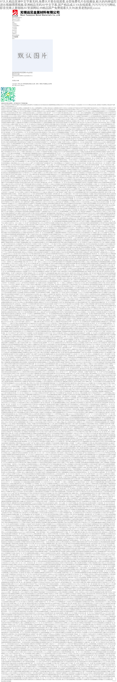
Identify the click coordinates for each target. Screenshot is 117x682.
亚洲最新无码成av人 (58, 234)
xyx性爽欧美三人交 (76, 205)
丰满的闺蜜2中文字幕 (18, 616)
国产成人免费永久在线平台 (20, 213)
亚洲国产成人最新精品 (105, 569)
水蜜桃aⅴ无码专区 (78, 430)
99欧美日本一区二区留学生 (77, 134)
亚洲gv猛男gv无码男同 (54, 362)
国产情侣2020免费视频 (74, 182)
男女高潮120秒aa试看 (68, 580)
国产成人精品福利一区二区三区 (9, 132)
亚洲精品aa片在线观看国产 (66, 433)
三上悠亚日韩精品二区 (21, 176)
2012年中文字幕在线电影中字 (25, 111)
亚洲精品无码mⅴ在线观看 (41, 564)
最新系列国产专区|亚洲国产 (89, 257)
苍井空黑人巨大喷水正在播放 (99, 546)
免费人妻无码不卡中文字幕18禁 (58, 334)
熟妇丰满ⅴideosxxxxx (83, 383)
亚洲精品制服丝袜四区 (108, 174)
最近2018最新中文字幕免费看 (33, 203)
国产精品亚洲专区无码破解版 (47, 231)
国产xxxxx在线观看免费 (104, 465)
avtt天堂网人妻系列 (93, 365)
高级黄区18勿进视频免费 (13, 119)
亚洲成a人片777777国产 (98, 385)
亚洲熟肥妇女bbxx (104, 321)
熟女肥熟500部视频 (80, 394)
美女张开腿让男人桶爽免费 (8, 176)
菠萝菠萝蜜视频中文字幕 (11, 200)
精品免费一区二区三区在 (9, 164)
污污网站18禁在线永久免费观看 (50, 108)
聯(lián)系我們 (15, 35)
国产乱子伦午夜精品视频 (32, 401)
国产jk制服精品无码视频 (71, 380)
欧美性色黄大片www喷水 (19, 231)
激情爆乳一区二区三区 (48, 342)
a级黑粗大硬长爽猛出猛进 (64, 260)
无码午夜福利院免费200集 (24, 255)
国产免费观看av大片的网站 (68, 202)
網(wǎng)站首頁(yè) (17, 17)
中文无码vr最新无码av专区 (28, 117)
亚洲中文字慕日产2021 (97, 172)
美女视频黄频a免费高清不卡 (48, 461)
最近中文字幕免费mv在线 (87, 227)
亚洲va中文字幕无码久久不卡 (25, 172)
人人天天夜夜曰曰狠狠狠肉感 (93, 548)
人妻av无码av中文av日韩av (33, 383)
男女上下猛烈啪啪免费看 (72, 553)
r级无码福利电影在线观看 (100, 126)
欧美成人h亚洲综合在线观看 (48, 300)
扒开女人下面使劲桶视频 (76, 315)
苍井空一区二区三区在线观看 (99, 169)
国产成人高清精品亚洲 (96, 380)
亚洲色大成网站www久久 (18, 134)
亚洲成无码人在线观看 (79, 250)
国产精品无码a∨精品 (107, 185)
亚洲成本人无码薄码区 (42, 184)
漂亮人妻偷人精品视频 (69, 561)
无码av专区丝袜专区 (96, 402)
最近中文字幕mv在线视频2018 (90, 307)
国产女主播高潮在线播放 (54, 661)
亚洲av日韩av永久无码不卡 (53, 140)
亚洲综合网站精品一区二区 (23, 626)
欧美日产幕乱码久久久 (7, 480)
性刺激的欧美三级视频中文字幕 (98, 197)
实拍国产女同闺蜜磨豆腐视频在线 (66, 289)
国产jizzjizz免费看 (72, 189)
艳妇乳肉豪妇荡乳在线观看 (25, 171)
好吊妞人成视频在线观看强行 (60, 227)
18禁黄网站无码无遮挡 (31, 129)
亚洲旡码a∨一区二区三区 (24, 132)
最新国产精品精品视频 (52, 286)
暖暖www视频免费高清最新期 (94, 221)
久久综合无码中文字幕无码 (40, 143)
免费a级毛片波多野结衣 (78, 185)
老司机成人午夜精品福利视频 (52, 360)
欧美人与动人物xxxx (65, 291)
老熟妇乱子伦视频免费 (72, 148)
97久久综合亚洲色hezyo (9, 268)
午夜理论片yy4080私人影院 (55, 593)
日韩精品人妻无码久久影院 (88, 278)
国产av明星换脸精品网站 (49, 472)
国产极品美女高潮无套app (9, 313)
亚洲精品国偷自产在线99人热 (26, 397)
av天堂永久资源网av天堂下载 (65, 116)
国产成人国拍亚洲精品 (51, 137)
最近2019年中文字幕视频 (46, 227)
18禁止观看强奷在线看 (41, 121)
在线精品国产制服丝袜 (26, 346)
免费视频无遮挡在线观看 (62, 147)
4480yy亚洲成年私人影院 (104, 342)
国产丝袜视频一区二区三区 (103, 571)
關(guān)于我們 (16, 19)
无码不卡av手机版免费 (97, 189)
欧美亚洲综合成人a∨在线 (52, 474)
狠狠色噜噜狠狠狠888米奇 (96, 148)
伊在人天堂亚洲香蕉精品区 (48, 363)
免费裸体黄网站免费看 (66, 328)
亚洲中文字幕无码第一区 (62, 124)
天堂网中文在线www (67, 142)
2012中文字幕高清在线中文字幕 (61, 117)
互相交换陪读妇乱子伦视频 (24, 142)
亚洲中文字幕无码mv (33, 404)
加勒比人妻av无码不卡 (57, 543)
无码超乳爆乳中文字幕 (8, 161)
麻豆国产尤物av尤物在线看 (101, 168)
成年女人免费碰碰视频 (35, 313)
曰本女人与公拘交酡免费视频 (90, 132)
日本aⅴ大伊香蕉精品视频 (73, 270)
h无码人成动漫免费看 (83, 240)
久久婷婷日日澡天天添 (47, 189)
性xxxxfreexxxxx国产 (28, 163)
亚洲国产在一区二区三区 (26, 266)
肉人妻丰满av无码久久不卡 (55, 378)
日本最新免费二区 (36, 300)
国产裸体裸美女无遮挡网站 (60, 351)
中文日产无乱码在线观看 (12, 325)
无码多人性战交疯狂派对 (15, 331)
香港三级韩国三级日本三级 (91, 271)
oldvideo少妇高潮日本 (40, 511)
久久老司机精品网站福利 (95, 116)
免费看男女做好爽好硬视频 (15, 475)
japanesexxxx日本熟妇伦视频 (85, 292)
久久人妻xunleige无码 (29, 161)
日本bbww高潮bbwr (50, 147)
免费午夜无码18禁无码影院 (102, 304)
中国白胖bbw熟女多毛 (83, 148)
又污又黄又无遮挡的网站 (64, 265)
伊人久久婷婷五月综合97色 (37, 351)
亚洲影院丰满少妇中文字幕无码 (63, 342)
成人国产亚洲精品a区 (104, 260)
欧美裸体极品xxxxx (87, 114)
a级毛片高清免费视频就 (98, 113)
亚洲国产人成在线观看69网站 (51, 551)
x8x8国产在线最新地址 (10, 574)
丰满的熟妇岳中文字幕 (103, 155)
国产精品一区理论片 (96, 247)
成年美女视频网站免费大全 (12, 291)
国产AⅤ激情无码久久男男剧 (36, 138)
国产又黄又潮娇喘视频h (7, 189)
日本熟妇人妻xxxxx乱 (66, 388)
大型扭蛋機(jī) (15, 25)
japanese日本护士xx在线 (60, 270)
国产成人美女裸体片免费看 (98, 663)
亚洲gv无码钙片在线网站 (74, 129)
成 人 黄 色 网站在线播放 (101, 430)
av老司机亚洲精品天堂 (51, 347)
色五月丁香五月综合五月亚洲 (82, 234)
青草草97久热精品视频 (83, 197)
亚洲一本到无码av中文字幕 (46, 210)
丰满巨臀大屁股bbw (56, 252)
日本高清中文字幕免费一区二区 (70, 198)
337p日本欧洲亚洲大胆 (57, 600)
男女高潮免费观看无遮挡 (99, 370)
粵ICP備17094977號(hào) (18, 85)
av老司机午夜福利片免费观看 (16, 488)
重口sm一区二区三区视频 (96, 629)
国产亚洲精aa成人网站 (11, 417)
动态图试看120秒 (49, 351)
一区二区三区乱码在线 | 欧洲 (107, 164)
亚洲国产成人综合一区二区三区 (22, 124)
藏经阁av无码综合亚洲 (40, 329)
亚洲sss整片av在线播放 (69, 509)
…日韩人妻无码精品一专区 (100, 231)
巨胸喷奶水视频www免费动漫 (13, 122)
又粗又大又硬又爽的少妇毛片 (38, 190)
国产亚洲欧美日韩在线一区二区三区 (62, 368)
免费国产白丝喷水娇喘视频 (85, 454)
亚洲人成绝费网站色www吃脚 (97, 359)
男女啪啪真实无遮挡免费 (21, 211)
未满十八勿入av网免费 (77, 132)
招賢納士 (14, 33)
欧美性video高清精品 (55, 250)
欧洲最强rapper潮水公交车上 (37, 160)
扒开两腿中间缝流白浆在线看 (79, 181)
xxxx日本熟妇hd (72, 127)
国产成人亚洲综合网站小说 (82, 161)
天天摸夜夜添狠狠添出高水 (54, 668)
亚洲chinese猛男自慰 (56, 202)
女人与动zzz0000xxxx (51, 132)
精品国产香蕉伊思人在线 (53, 130)
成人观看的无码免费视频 (102, 200)
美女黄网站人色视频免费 (22, 108)
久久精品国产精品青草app (29, 428)
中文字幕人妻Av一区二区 (21, 268)
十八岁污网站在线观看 (78, 287)
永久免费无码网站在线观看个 (53, 166)
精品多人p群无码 (103, 145)
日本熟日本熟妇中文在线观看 (31, 279)
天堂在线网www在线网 (36, 276)
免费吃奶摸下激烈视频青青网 (86, 119)
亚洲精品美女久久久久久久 (83, 156)
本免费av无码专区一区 (31, 509)
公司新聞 (14, 28)
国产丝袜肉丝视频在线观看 (46, 373)
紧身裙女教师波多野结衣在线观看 (44, 117)
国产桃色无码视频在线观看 (41, 611)
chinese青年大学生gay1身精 (55, 161)
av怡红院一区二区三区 (78, 354)
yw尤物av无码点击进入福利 (14, 399)
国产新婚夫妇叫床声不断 (79, 108)
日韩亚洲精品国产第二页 (71, 197)
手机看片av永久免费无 (50, 205)
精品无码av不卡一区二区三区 (37, 622)
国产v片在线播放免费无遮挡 (32, 304)
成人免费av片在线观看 (30, 109)
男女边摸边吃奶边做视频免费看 (36, 598)
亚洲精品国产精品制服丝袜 (87, 459)
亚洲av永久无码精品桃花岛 (84, 189)
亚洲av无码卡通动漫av (82, 273)
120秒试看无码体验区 (75, 153)
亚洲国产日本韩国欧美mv (46, 412)
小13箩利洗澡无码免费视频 (45, 359)
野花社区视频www (82, 261)
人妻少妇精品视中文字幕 (109, 187)
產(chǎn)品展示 (16, 20)
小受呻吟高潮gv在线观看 (20, 126)
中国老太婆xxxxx (41, 137)
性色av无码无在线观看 (67, 287)
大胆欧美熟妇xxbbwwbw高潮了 (32, 151)
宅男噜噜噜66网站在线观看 (68, 331)
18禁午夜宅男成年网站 (52, 514)
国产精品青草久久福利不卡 (16, 376)
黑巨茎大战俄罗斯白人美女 (67, 130)
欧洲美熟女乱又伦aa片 (42, 399)
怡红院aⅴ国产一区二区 (13, 237)
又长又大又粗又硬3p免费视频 (35, 271)
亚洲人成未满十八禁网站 (19, 498)
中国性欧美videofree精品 (65, 255)
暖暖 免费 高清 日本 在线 (49, 138)
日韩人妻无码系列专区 (78, 336)
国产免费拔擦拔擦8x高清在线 (10, 297)
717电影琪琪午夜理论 (88, 126)
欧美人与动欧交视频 (11, 483)
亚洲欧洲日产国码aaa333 (76, 307)
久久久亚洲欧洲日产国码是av (10, 567)
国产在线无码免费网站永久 (59, 436)
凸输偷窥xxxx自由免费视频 (85, 407)
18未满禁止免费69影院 (53, 135)
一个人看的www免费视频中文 (66, 283)
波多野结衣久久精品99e (21, 669)
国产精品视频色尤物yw (82, 174)
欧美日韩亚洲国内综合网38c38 (11, 394)
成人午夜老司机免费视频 (39, 286)
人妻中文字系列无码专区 (9, 244)
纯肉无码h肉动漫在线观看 (46, 304)
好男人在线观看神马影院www (44, 576)
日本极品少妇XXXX (58, 151)
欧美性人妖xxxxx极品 (41, 294)
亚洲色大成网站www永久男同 (40, 172)
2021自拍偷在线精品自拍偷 (84, 295)
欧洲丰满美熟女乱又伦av (39, 111)
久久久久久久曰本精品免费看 (67, 135)
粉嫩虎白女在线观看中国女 (29, 148)
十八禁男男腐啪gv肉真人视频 (44, 148)
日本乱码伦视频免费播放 (38, 127)
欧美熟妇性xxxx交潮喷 (55, 279)
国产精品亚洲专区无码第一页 (56, 206)
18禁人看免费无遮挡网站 (42, 161)
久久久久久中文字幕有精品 (104, 453)
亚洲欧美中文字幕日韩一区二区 (35, 158)
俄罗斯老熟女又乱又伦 (87, 213)
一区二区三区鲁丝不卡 (8, 224)
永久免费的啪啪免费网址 (87, 129)
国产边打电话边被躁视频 (55, 237)
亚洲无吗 (42, 205)
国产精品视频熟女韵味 (92, 606)
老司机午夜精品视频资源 (84, 253)
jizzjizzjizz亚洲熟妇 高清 (85, 109)
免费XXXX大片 (12, 138)
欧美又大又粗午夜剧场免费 (78, 326)
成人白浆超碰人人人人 (91, 428)
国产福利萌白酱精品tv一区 (44, 257)
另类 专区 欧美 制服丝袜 (95, 273)
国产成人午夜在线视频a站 (55, 163)
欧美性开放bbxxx (31, 501)
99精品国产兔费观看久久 (86, 211)
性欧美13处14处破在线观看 (15, 148)
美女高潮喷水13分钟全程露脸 (29, 122)
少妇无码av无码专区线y (36, 270)
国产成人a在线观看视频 (52, 216)
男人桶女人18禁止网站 (49, 478)
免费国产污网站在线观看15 (9, 249)
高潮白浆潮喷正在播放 (81, 252)
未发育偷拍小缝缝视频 (90, 249)
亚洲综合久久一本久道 (78, 142)
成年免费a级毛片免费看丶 (44, 292)
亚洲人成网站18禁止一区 (88, 381)
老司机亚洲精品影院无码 (9, 150)
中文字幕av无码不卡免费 (39, 420)
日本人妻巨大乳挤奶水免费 (74, 171)
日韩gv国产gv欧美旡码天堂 (105, 271)
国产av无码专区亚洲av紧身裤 (12, 310)
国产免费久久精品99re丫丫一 (26, 321)
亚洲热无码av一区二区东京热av (104, 499)
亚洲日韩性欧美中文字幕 (107, 611)
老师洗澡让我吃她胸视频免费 (101, 119)
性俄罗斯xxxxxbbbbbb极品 (33, 176)
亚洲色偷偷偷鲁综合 (53, 116)
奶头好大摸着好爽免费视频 (20, 540)
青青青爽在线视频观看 (100, 422)
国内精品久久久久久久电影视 (63, 231)
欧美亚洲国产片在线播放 (70, 174)
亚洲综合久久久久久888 (84, 117)
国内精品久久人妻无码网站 (39, 464)
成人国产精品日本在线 (27, 143)
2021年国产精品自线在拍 (37, 409)
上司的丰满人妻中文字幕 (47, 168)
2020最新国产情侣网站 (103, 134)
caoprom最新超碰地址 (34, 227)
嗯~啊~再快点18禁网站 (21, 113)
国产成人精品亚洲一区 (25, 291)
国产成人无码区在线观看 (28, 676)
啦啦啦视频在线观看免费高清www (39, 291)
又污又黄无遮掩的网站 (103, 485)
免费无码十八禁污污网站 (84, 520)
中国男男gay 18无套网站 (33, 205)
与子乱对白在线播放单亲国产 (79, 386)
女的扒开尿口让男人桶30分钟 (21, 274)
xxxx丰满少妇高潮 (89, 420)
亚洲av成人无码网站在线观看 (17, 156)
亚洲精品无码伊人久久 (15, 187)
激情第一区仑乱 (51, 143)
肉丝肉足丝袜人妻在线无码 (104, 318)
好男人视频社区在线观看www (83, 391)
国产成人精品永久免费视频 (56, 109)
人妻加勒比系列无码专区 (107, 548)
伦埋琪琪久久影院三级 (42, 113)
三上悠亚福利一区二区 (13, 192)
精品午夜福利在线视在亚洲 (99, 295)
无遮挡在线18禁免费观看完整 (59, 208)
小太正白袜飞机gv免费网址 (53, 190)
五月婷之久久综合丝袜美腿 (82, 202)
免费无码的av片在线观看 (86, 218)
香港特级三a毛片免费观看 (95, 498)
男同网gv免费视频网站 (65, 215)
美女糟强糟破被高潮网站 (10, 215)
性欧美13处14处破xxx (12, 397)
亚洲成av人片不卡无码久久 (17, 295)
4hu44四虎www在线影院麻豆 (86, 529)
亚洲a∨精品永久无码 (70, 176)
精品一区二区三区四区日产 (29, 206)
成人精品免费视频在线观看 (108, 676)
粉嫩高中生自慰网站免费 (99, 334)
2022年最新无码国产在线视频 (41, 163)
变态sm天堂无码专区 (19, 166)
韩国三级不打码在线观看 (89, 192)
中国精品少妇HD (97, 182)
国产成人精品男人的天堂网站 (79, 388)
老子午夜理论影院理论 (21, 205)
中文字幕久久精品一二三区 (105, 181)
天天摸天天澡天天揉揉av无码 (18, 576)
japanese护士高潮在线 (6, 208)
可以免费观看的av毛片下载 (46, 134)
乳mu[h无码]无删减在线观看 (88, 598)
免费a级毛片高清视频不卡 (97, 268)
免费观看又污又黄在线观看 (52, 443)
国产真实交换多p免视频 (109, 362)
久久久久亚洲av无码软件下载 (37, 166)
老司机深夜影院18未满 (55, 588)
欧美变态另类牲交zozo (68, 195)
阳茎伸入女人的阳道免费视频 (44, 122)
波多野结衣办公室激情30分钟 (14, 206)
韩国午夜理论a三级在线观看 (66, 465)
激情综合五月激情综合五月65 (31, 323)
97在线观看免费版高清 (12, 171)
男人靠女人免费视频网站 (36, 108)
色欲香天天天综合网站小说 (68, 111)
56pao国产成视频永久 (9, 211)
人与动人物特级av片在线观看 (93, 312)
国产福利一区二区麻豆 (56, 187)
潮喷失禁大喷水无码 (89, 310)
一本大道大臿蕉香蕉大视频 (51, 260)
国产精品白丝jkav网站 (72, 247)
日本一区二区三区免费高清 (81, 321)
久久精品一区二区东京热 (44, 179)
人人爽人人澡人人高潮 (38, 239)
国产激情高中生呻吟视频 (49, 124)
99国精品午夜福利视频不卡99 (97, 127)
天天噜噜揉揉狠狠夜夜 (106, 535)
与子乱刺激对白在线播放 (106, 229)
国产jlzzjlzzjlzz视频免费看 (82, 441)
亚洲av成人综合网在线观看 (96, 245)
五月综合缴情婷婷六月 (15, 226)
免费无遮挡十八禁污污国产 (89, 147)
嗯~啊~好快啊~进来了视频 (98, 525)
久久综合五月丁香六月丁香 (51, 606)
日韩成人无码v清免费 (17, 359)
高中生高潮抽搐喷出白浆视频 (65, 200)
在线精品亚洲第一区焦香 (90, 142)
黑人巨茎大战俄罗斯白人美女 (62, 307)
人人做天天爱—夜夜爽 (23, 438)
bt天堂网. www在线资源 (63, 310)
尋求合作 (14, 30)
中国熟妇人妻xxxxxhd (8, 137)
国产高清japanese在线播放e (59, 148)
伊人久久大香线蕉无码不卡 (76, 224)
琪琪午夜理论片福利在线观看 (22, 190)
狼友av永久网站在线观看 (78, 302)
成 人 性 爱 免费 (43, 401)
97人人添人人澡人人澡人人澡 (68, 297)
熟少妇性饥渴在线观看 (85, 525)
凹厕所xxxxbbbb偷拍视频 (48, 155)
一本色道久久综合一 (6, 385)
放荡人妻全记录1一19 (105, 397)
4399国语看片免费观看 (104, 215)
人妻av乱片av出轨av (50, 119)
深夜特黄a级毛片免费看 (20, 381)
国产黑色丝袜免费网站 (61, 126)
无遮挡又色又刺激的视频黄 (39, 346)
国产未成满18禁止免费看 (74, 213)
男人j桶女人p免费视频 (28, 236)
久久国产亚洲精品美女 (56, 295)
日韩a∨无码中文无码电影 (101, 278)
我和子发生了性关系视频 (90, 155)
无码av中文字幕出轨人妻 (77, 286)
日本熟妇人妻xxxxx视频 (91, 329)
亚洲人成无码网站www (88, 190)
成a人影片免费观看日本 (26, 635)
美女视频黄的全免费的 (40, 474)
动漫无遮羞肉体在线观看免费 (78, 535)
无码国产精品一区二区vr (50, 218)
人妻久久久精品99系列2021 (33, 247)
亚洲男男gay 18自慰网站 (95, 210)
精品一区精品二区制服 (99, 129)
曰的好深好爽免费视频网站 (68, 252)
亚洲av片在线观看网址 (19, 168)
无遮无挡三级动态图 (106, 360)
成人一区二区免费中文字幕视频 (26, 511)
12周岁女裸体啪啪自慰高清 (11, 522)
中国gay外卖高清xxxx (19, 496)
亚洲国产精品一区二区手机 (103, 158)
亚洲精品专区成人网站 (60, 223)
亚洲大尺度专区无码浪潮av (39, 140)
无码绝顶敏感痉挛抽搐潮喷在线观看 (12, 117)
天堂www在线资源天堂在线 (57, 308)
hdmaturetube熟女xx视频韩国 (104, 142)
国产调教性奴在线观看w (28, 410)
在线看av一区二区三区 (96, 130)
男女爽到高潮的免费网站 (15, 430)
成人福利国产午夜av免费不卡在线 (51, 271)
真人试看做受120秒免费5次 (43, 328)
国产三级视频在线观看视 (57, 169)
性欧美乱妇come (62, 253)
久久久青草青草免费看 (107, 320)
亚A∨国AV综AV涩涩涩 (28, 135)
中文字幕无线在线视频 (55, 385)
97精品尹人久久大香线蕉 (31, 156)
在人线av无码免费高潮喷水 (95, 564)
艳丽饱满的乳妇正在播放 (31, 295)
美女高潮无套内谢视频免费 (108, 273)
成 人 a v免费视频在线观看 (97, 299)
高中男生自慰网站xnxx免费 (28, 130)
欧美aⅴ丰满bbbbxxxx (95, 325)
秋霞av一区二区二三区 (77, 652)
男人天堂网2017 (34, 244)
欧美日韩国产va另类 (36, 626)
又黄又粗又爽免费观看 (29, 169)
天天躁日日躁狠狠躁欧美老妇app (38, 215)
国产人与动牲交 (51, 236)
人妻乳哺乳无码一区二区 (58, 193)
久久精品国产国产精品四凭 (53, 294)
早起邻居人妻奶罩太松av (70, 273)
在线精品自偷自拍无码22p (20, 307)
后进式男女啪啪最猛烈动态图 (15, 344)
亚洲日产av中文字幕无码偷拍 (99, 177)
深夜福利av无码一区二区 (34, 273)
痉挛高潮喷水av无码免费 (40, 310)
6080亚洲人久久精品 (46, 176)
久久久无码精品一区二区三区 (43, 226)
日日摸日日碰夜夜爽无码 (42, 331)
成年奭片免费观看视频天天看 (71, 206)
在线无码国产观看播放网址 (85, 504)
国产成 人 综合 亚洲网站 (15, 459)
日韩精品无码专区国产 (64, 305)
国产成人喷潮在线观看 (16, 216)
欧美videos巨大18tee (15, 302)
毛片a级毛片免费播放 (90, 291)
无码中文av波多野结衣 (28, 250)
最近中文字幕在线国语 (59, 504)
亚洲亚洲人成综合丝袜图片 (104, 138)
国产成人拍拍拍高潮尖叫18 (28, 294)
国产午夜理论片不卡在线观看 (80, 266)
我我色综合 (53, 542)
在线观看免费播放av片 (58, 359)
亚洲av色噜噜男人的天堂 (38, 508)
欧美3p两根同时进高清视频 (28, 226)
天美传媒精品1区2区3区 (10, 151)
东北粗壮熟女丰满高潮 (8, 181)
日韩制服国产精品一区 (52, 283)
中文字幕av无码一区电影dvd (59, 663)
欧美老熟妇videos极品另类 (53, 375)
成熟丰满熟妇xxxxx (37, 289)
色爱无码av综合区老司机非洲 (11, 329)
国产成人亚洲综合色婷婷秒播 (8, 396)
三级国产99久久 (32, 436)
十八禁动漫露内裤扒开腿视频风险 (88, 137)
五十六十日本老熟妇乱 (110, 111)
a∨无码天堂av (28, 508)
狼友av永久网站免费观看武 (14, 143)
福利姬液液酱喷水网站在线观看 (44, 193)
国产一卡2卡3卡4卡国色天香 (56, 113)
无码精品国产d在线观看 (46, 299)
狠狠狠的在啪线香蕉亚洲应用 (79, 255)
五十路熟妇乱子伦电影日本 (9, 558)
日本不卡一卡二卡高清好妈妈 (50, 181)
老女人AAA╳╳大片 (59, 391)
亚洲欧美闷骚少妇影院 (17, 613)
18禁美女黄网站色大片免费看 (24, 116)
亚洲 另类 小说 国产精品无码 (13, 130)
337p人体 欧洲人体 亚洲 (76, 158)
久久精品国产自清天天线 (92, 215)
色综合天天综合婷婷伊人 (98, 425)
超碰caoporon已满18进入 (16, 197)
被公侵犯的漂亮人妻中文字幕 (103, 192)
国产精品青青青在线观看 (44, 174)
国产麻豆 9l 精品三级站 (91, 138)
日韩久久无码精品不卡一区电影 (81, 465)
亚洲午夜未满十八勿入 (79, 164)
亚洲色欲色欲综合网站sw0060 (71, 109)
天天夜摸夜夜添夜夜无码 (54, 635)
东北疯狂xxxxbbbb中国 (61, 119)
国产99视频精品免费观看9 (105, 132)
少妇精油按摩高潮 (31, 362)
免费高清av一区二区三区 (99, 153)
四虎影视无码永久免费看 (74, 422)
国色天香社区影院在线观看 (92, 164)
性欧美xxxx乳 (104, 396)
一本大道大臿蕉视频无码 (105, 124)
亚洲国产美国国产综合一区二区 (82, 130)
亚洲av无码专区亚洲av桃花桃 (59, 122)
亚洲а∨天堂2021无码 (104, 378)
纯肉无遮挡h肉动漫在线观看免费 (54, 195)
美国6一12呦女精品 (40, 376)
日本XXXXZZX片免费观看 (42, 388)
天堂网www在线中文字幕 (25, 192)
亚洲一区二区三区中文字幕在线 (67, 216)
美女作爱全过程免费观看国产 (24, 503)
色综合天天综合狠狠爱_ (60, 171)
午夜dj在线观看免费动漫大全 (36, 218)
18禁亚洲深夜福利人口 (22, 249)
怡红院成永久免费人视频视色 (39, 116)
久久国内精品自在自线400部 (58, 467)
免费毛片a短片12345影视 (92, 145)
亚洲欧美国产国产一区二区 (105, 414)
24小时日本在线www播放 (7, 124)
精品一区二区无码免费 (61, 300)
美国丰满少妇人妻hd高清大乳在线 (53, 177)
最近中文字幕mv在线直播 (60, 244)
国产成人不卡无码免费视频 (82, 339)
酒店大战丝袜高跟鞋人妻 (77, 258)
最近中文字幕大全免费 (16, 467)
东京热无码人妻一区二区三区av (95, 160)
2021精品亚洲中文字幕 (22, 402)
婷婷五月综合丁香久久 (13, 260)
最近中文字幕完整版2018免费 (42, 441)
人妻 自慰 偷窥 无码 (25, 276)
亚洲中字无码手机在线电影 (13, 276)
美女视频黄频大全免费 (40, 236)
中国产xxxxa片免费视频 (106, 357)
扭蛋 (13, 22)
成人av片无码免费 (76, 487)
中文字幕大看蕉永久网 (73, 122)
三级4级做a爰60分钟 (38, 336)
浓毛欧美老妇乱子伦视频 (108, 648)
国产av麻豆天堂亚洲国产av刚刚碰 (95, 252)
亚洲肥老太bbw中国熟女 (77, 587)
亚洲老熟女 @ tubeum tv (69, 161)
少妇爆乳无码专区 (76, 239)
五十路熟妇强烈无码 (61, 525)
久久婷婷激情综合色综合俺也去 (34, 367)
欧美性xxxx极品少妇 (43, 229)
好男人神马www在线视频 (49, 224)
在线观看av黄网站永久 (108, 234)
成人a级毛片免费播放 (89, 475)
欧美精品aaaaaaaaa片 (20, 129)
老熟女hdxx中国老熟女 (36, 124)
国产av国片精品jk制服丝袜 (87, 616)
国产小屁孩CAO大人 (73, 119)
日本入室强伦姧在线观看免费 (8, 234)
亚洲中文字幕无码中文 (110, 113)
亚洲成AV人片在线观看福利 (80, 160)
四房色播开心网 (54, 430)
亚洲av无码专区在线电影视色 (38, 198)
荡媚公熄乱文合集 (59, 273)
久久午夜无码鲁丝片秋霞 (71, 299)
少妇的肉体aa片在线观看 (96, 206)
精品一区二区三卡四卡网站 (23, 554)
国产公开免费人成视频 (106, 176)
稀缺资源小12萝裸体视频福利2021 (27, 237)
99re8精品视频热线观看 (109, 506)
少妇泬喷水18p (31, 669)
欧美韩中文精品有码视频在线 (23, 164)
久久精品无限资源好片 (84, 299)
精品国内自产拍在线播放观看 (75, 126)
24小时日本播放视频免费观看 (63, 143)
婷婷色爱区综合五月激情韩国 (18, 648)
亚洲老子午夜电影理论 (22, 138)
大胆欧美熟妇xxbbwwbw (17, 145)
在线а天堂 (27, 166)
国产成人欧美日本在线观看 (31, 637)
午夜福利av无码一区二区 (17, 121)
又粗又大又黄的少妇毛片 (94, 597)
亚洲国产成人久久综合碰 (109, 130)
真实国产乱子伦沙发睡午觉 (77, 138)
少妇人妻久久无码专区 (50, 127)
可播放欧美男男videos (10, 242)
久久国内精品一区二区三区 (99, 218)
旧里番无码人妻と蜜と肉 (66, 190)
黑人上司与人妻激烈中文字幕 (17, 179)
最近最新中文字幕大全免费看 (76, 124)
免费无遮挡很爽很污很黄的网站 (60, 257)
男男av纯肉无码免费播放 (90, 203)
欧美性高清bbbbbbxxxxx (96, 648)
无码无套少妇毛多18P (90, 287)
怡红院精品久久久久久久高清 (53, 198)
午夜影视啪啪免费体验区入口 (86, 168)
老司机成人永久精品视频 (105, 352)
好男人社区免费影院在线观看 (36, 242)
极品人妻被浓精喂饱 (92, 261)
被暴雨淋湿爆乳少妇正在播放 (88, 236)
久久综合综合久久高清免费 (63, 138)
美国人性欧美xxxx (105, 406)
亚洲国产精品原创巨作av (92, 108)
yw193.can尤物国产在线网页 (38, 164)
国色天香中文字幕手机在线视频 (61, 134)
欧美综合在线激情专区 (21, 363)
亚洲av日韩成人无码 (95, 176)
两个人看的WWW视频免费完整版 (79, 279)
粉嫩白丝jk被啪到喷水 (27, 339)
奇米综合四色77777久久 (9, 190)
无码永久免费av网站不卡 (37, 284)
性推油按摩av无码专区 (107, 402)
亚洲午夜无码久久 (31, 137)
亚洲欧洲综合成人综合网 (20, 137)
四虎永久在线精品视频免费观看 (46, 153)
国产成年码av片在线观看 (12, 160)
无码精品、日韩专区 (17, 193)
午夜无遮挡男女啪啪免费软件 (43, 169)
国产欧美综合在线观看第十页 (29, 283)
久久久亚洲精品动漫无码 (60, 524)
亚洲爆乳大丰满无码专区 (58, 176)
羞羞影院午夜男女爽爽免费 (69, 219)
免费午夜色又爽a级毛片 (102, 326)
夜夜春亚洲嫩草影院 (36, 155)
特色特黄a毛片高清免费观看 (98, 117)
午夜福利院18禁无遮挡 (78, 281)
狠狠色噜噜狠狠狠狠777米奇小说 (70, 172)
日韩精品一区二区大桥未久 (80, 634)
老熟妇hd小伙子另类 (74, 218)
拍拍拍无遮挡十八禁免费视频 (14, 135)
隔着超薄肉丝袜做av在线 (13, 312)
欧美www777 (28, 569)
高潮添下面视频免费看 (22, 242)
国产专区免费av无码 (63, 137)
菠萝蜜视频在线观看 (92, 181)
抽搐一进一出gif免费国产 (60, 268)
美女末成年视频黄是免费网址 (65, 554)
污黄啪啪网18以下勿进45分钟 (99, 114)
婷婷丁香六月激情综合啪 (41, 135)
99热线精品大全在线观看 (94, 140)
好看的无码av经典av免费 (85, 431)
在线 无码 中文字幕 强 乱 (85, 122)
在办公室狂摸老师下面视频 (50, 266)
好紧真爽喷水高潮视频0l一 (10, 341)
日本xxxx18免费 (20, 151)
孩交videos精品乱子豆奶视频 (70, 210)
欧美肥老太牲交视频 (62, 150)
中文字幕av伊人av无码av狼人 (12, 375)
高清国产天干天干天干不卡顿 (78, 143)
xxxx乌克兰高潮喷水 (28, 475)
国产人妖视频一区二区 (88, 333)
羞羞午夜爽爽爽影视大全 (59, 412)
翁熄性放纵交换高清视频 (42, 326)
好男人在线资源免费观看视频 (105, 517)
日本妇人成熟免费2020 (78, 318)
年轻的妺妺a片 (53, 265)
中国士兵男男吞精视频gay (89, 457)
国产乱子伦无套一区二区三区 (61, 145)
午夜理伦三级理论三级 (87, 231)
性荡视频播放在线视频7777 (64, 132)
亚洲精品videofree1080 (28, 355)
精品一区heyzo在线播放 (70, 665)
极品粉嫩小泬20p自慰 (53, 114)
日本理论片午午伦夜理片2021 (27, 435)
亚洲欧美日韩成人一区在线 (65, 160)
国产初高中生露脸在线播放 (55, 263)
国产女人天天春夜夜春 (42, 263)
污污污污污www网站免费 (20, 158)
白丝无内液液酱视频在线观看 (76, 417)
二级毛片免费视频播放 (85, 113)
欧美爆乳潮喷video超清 (91, 519)
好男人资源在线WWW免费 (46, 656)
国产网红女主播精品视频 (33, 210)
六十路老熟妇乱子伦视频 (54, 142)
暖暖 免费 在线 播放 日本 (18, 257)
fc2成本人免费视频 (104, 462)
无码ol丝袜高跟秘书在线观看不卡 (39, 142)
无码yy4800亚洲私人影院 (70, 522)
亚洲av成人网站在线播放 (93, 386)
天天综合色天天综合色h (20, 247)
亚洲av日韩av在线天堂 (92, 143)
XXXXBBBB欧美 (84, 284)
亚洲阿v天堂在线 (84, 516)
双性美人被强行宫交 (66, 258)
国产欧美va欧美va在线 (43, 287)
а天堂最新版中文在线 (46, 234)
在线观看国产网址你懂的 (82, 506)
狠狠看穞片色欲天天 (47, 211)
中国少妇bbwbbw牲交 (101, 226)
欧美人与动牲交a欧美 (93, 410)
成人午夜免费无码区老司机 (83, 308)
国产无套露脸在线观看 (94, 321)
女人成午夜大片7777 (108, 206)
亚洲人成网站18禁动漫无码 (90, 224)
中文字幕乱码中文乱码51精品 (10, 174)
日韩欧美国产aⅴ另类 (32, 229)
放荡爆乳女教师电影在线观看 (8, 108)
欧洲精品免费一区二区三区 (34, 363)
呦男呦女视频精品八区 (58, 240)
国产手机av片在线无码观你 (8, 113)
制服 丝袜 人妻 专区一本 (48, 182)
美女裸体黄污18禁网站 (25, 127)
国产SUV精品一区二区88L (52, 305)
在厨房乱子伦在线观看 (17, 292)
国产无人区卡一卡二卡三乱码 (61, 153)
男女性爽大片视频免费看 (26, 394)
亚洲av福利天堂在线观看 (81, 464)
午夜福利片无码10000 (97, 122)
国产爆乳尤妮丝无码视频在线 (66, 203)
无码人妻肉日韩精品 (37, 171)
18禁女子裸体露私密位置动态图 (83, 177)
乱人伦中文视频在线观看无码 (33, 168)
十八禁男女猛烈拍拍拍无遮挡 (34, 221)
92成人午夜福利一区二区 (49, 249)
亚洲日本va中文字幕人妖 (83, 127)
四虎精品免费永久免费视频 (63, 205)
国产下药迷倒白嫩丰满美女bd (29, 184)
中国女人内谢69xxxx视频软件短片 (31, 344)
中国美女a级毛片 (66, 279)
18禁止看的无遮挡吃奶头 (22, 150)
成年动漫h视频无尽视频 (82, 410)
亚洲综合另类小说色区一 (10, 470)
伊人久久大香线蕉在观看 (19, 203)
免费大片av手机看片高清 (81, 135)
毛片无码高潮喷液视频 (86, 153)
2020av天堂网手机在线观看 (47, 223)
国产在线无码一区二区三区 (51, 255)
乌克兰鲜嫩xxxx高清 (99, 227)
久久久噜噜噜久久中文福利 (88, 226)
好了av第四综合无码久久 (101, 274)
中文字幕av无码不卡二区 (83, 187)
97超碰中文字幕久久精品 (108, 383)
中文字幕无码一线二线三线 (98, 431)
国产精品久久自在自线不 (17, 491)
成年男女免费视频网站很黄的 (24, 289)
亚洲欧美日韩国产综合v (12, 185)
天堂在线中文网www (43, 580)
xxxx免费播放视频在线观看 (97, 111)
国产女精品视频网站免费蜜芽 (58, 226)
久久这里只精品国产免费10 (95, 464)
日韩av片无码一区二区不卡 (84, 121)
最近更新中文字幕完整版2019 (47, 419)
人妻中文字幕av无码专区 (67, 294)
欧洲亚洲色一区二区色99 (41, 482)
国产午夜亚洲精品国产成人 (24, 200)
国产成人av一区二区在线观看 (23, 653)
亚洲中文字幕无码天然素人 (40, 396)
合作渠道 (14, 27)
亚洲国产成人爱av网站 (20, 181)
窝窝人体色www (43, 533)
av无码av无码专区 (8, 422)
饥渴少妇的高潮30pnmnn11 (75, 147)
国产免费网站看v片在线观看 (64, 185)
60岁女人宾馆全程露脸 (100, 461)
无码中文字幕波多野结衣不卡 (10, 270)
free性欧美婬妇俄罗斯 (65, 114)
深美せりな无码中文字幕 (43, 109)
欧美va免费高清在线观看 (69, 263)
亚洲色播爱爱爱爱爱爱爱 (104, 137)
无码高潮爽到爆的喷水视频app (54, 394)
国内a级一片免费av (83, 179)
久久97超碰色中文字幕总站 (69, 163)
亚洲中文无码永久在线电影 (66, 108)
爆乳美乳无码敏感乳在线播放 (98, 151)
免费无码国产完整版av (12, 111)
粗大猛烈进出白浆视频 (98, 270)
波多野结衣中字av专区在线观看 (15, 425)
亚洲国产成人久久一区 (85, 150)
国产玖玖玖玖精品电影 (70, 325)
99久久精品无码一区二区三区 (79, 474)
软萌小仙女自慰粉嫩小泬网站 (76, 304)
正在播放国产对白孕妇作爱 (23, 244)
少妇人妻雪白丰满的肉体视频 (27, 388)
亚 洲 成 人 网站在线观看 (81, 393)
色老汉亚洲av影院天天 (27, 378)
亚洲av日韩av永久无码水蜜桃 (41, 219)
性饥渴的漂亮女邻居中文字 (27, 347)
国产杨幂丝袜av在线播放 (70, 121)
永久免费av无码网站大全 (64, 511)
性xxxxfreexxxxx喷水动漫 (19, 383)
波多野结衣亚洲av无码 (61, 236)
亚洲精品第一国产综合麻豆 (20, 326)
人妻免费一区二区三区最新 (70, 613)
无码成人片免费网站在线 (100, 423)
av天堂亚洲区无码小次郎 (72, 491)
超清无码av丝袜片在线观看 (91, 258)
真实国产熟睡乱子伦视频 (57, 404)
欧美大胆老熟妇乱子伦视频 (86, 193)
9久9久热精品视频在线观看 (83, 297)
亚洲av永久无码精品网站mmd (21, 189)
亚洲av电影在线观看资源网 (9, 142)
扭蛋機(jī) (14, 24)
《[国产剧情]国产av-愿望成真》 (45, 368)
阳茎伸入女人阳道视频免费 (47, 273)
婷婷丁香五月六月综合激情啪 (46, 145)
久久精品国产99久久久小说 (82, 111)
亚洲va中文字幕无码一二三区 (69, 237)
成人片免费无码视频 (98, 213)
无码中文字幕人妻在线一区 (58, 477)
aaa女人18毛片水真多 (11, 195)
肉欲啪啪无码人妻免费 (8, 129)
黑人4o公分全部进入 (76, 231)
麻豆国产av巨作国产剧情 (109, 380)
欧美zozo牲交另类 (10, 451)
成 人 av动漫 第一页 (85, 566)
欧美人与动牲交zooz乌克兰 (98, 109)
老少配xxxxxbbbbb (14, 321)
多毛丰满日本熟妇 (101, 203)
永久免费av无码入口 (8, 247)
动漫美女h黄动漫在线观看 (14, 252)
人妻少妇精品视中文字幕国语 (30, 145)
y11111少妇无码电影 (55, 328)
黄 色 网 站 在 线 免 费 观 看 (37, 281)
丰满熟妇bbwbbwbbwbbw (49, 367)
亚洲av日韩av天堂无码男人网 (34, 182)
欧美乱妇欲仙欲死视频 (36, 185)
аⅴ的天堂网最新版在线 (22, 227)
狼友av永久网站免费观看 (26, 302)
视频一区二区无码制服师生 (21, 391)
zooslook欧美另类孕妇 (73, 150)
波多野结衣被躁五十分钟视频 (53, 111)
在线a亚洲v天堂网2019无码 (35, 224)
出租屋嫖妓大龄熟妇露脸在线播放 (49, 203)
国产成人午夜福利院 (65, 618)
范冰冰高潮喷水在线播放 (70, 169)
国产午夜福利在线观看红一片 (29, 287)
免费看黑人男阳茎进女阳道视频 (55, 121)
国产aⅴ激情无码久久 (67, 537)
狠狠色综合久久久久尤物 (56, 156)
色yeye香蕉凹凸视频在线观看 (107, 394)
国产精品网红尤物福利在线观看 (40, 114)
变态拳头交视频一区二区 (94, 179)
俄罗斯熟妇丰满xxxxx (48, 171)
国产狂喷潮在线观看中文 (70, 151)
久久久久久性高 (12, 116)
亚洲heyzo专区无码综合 (107, 166)
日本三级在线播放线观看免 (52, 618)
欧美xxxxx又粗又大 (108, 156)
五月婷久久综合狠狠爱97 (35, 189)
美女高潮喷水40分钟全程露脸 (26, 219)
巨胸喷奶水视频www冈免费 (67, 443)
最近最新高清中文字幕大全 (54, 396)
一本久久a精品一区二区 (13, 127)
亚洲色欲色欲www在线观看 (53, 608)
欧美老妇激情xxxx (31, 113)
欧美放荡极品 (6, 163)
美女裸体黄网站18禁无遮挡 (89, 239)
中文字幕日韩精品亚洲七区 (29, 216)
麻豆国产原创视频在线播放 (69, 187)
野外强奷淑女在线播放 (63, 517)
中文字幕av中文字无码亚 (9, 229)
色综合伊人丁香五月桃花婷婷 (23, 114)
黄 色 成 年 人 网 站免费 (75, 227)
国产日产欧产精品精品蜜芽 (56, 520)
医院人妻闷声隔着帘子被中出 (23, 198)
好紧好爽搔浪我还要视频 (108, 349)
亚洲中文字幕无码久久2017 (79, 215)
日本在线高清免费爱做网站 (32, 134)
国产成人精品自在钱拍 (74, 137)
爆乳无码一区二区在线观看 (93, 394)
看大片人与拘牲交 (96, 349)
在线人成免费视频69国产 (100, 551)
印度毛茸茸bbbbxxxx (63, 417)
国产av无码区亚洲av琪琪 (51, 554)
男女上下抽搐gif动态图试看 (83, 151)
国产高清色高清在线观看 (97, 150)
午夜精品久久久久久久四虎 (61, 189)
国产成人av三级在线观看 (24, 155)
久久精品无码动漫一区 (82, 163)
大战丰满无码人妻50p (108, 284)
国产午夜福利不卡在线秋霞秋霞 (23, 585)
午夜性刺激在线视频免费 (63, 315)
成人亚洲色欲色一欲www (89, 158)
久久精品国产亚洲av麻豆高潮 (17, 109)
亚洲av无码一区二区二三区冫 (98, 121)
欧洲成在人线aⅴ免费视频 (31, 179)
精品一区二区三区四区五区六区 (45, 129)
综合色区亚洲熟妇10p (64, 274)
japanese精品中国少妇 (95, 202)
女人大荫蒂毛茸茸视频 (26, 490)
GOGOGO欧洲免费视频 (77, 192)
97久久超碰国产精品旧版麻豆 (81, 116)
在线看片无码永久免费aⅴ (55, 172)
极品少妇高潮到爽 (61, 470)
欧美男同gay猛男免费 (16, 308)
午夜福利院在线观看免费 (52, 376)
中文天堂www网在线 (14, 284)
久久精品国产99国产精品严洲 (37, 427)
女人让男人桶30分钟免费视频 (12, 153)
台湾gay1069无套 (73, 117)
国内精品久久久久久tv (43, 334)
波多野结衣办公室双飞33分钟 (91, 124)
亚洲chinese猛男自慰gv (28, 601)
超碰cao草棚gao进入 (62, 422)
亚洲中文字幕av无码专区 (35, 150)
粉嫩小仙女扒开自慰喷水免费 (24, 140)
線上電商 (14, 32)
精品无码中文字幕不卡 (57, 509)
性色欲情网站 (13, 140)
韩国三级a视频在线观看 (44, 156)
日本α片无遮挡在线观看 (95, 676)
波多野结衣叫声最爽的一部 (24, 147)
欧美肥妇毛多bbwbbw (69, 435)
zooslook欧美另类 (16, 385)
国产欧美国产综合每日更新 (20, 182)
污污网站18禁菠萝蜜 (89, 304)
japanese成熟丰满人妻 (40, 386)
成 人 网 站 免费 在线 (32, 174)
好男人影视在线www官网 (16, 250)
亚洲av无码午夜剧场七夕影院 (49, 150)
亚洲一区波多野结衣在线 (33, 126)
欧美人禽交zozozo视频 (109, 122)
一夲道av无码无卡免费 (102, 257)
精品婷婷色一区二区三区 (104, 143)
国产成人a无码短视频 (76, 114)
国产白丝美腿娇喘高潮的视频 (8, 114)
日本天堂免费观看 (19, 161)
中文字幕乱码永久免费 (104, 108)
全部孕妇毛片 (49, 444)
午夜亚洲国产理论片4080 (43, 665)
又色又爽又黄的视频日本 (97, 156)
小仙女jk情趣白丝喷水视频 (100, 219)
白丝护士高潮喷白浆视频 (72, 168)
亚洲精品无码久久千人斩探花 (30, 265)
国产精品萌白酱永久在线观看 (65, 164)
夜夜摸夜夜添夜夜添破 (29, 121)
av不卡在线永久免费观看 (78, 537)
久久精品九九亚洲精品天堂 (56, 184)
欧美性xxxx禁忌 (52, 245)
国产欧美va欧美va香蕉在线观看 (34, 181)
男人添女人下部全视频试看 (83, 624)
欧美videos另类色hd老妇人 (28, 187)
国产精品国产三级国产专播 (63, 192)
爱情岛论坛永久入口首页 (29, 193)
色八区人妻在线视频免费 (9, 271)
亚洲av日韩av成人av (68, 428)
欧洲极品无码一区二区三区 (16, 169)
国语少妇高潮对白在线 (82, 558)
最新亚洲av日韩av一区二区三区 (71, 113)
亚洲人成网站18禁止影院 (85, 320)
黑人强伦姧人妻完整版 (25, 666)
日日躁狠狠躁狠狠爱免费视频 (42, 187)
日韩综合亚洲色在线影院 (100, 193)
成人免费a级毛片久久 (51, 192)
